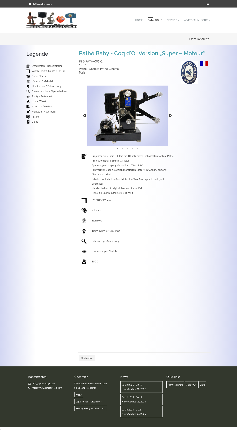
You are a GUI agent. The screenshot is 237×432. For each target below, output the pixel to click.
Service (172, 20)
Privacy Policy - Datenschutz (91, 408)
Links (202, 385)
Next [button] (170, 116)
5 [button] (137, 149)
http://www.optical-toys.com (47, 388)
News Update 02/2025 (134, 414)
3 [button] (127, 149)
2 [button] (122, 149)
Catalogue (155, 20)
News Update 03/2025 (134, 401)
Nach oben (87, 358)
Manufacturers (175, 385)
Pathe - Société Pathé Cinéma (99, 69)
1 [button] (117, 149)
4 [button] (132, 149)
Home (139, 20)
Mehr (79, 394)
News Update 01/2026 (134, 389)
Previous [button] (84, 116)
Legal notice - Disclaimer (88, 401)
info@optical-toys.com (41, 4)
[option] (127, 116)
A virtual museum (196, 20)
